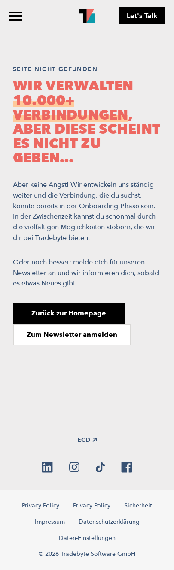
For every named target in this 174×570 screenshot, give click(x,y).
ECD (87, 440)
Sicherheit (138, 505)
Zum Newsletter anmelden (72, 334)
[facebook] (126, 467)
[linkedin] (47, 467)
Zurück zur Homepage (68, 313)
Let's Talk (142, 16)
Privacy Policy (40, 505)
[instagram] (74, 467)
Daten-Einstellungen (87, 538)
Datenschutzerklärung (109, 522)
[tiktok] (100, 467)
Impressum (50, 522)
